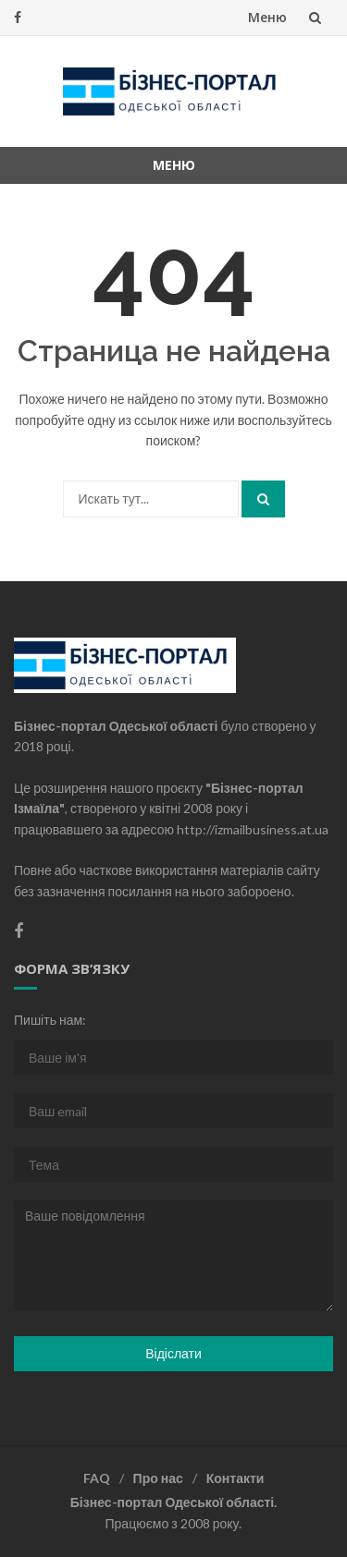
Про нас (158, 1478)
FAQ (96, 1478)
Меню (267, 17)
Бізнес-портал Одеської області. (173, 1502)
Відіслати (173, 1353)
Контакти (235, 1478)
